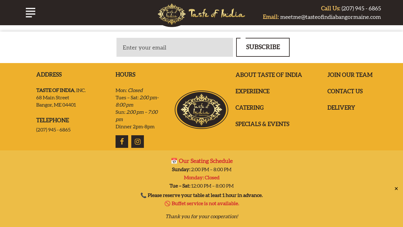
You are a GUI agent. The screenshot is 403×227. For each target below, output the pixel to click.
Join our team (350, 75)
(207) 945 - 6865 (351, 8)
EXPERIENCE (253, 91)
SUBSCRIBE (263, 46)
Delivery (341, 107)
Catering (250, 107)
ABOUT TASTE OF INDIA (269, 75)
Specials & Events (262, 124)
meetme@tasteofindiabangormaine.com (322, 17)
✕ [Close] (396, 186)
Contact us (345, 91)
